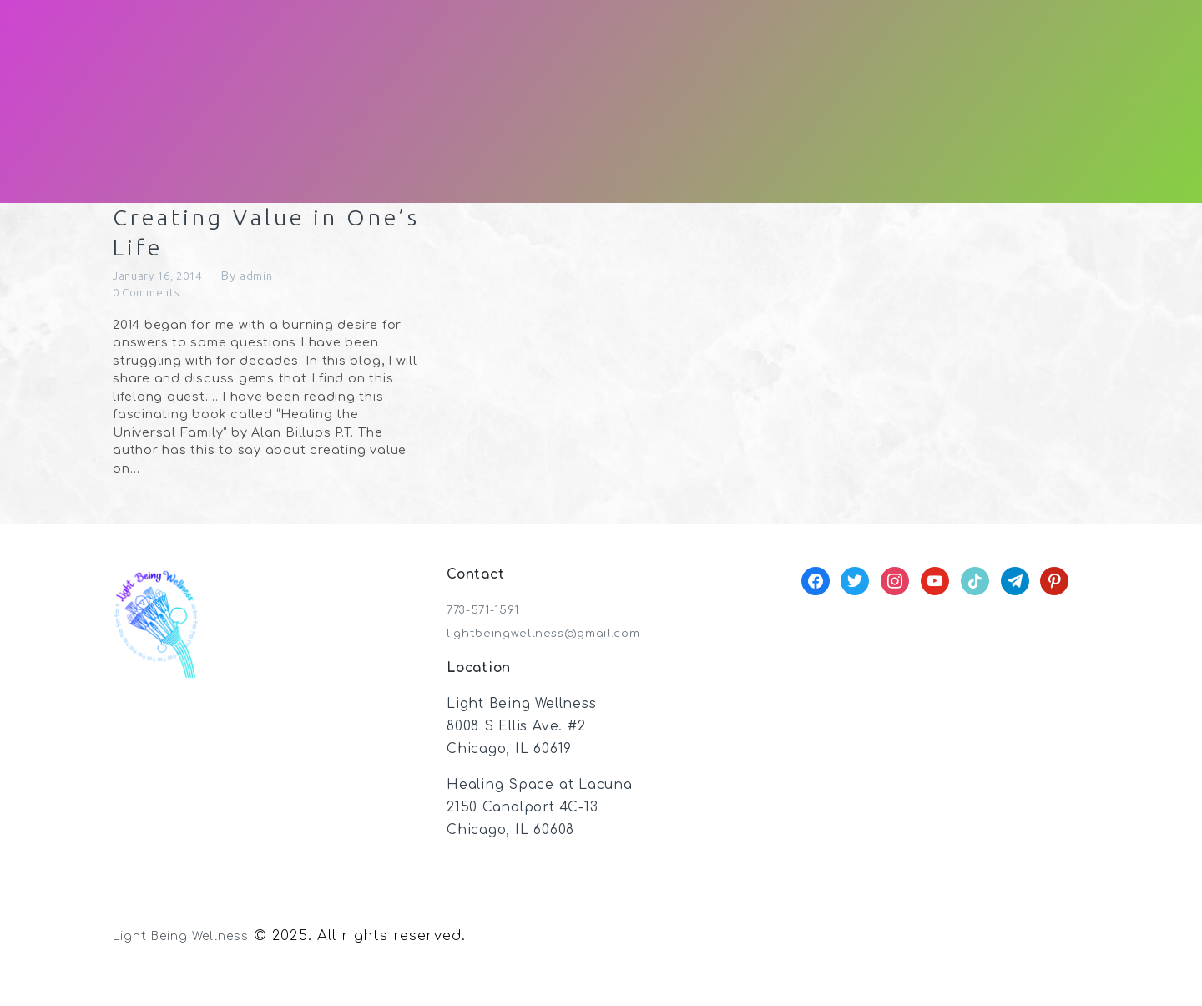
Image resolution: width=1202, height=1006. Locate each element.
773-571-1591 (490, 624)
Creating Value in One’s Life (254, 238)
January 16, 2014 (166, 288)
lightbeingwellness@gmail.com (558, 647)
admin (277, 288)
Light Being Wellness (194, 950)
